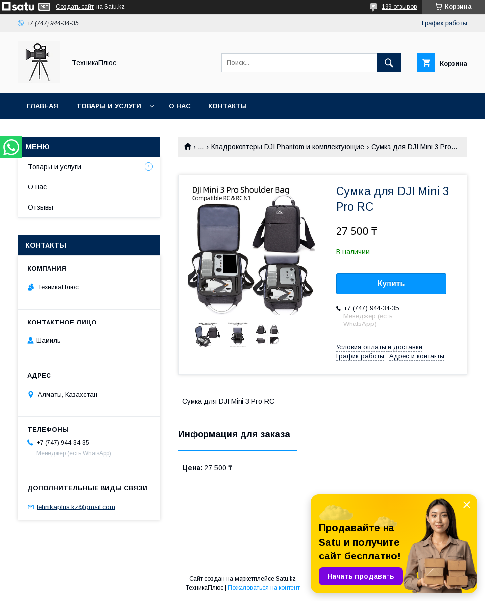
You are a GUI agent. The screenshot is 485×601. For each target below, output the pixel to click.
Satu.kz (286, 578)
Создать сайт (75, 6)
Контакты (227, 106)
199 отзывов (399, 6)
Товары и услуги (108, 106)
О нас (180, 106)
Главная (42, 106)
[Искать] (389, 62)
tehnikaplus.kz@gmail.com (76, 506)
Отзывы (40, 207)
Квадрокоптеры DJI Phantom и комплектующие (287, 147)
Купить (391, 283)
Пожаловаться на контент (264, 587)
